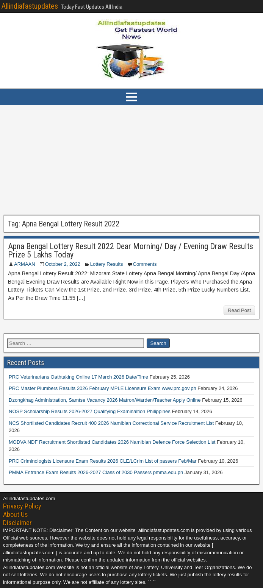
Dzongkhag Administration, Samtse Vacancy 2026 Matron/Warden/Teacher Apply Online (105, 400)
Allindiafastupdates (30, 6)
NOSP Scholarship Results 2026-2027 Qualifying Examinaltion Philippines (90, 411)
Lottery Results (106, 264)
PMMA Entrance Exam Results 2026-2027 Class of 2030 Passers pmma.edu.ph (96, 472)
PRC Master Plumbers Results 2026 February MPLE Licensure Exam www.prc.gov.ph (102, 388)
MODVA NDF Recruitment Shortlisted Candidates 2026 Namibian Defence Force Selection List (112, 442)
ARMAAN (24, 264)
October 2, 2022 (62, 264)
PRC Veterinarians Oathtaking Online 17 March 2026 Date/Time (78, 377)
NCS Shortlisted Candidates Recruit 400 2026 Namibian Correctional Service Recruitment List (111, 423)
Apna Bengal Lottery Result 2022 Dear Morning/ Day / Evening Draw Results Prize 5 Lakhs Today (130, 250)
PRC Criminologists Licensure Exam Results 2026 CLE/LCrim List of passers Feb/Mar (103, 461)
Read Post (239, 310)
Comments (145, 264)
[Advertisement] (131, 160)
